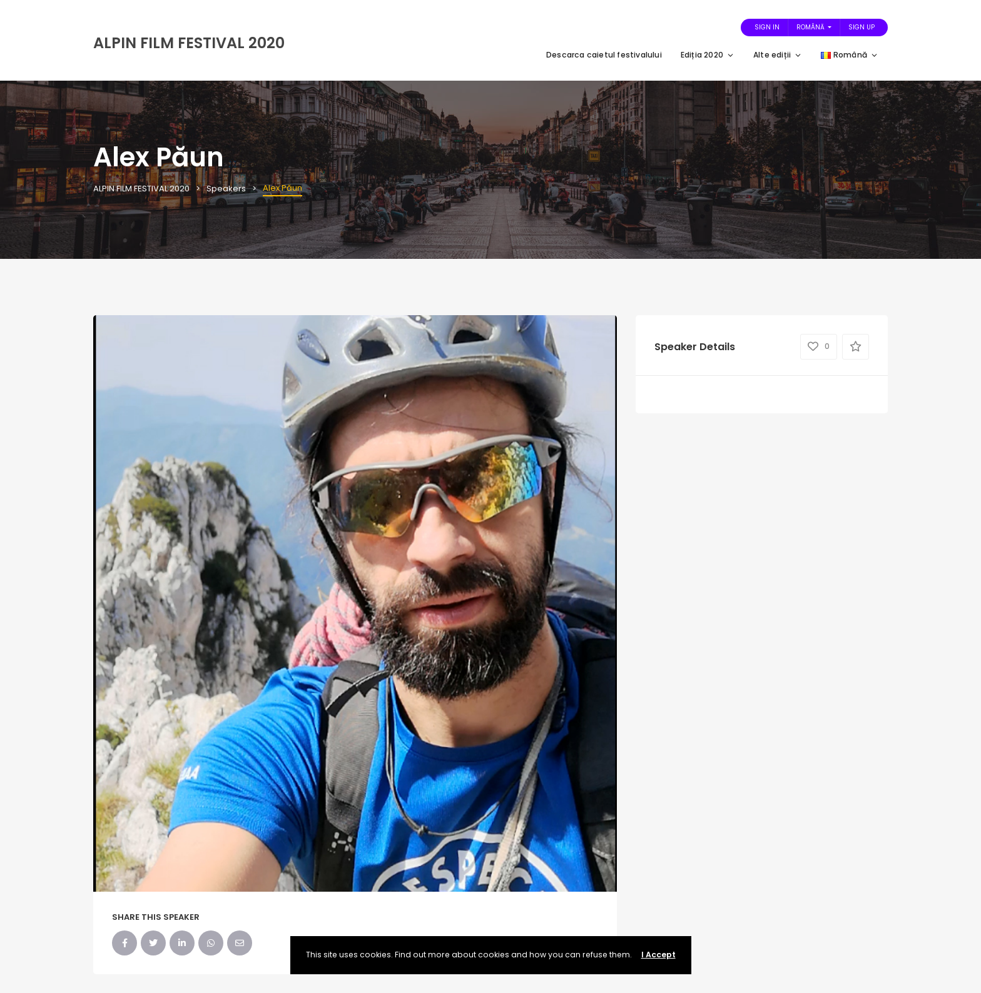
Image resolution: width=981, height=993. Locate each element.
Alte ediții (777, 54)
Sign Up (861, 27)
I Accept (658, 954)
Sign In (767, 27)
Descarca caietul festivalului (604, 54)
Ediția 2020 (707, 54)
